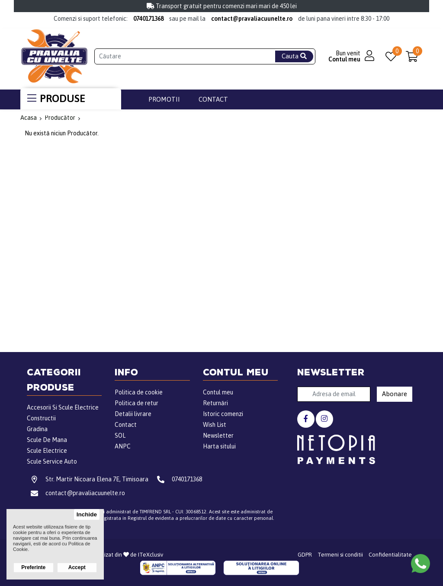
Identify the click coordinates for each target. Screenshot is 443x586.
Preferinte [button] (33, 567)
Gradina (37, 429)
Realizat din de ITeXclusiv (128, 554)
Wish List (214, 424)
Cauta (294, 56)
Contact (213, 99)
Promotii (164, 99)
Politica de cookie (139, 392)
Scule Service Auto (52, 461)
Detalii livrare (133, 413)
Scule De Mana (47, 439)
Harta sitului (219, 446)
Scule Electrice (47, 450)
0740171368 (148, 18)
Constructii (41, 418)
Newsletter (218, 435)
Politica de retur (136, 403)
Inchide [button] (87, 514)
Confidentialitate (390, 554)
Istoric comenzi (223, 413)
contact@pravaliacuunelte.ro (251, 18)
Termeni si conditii (340, 554)
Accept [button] (77, 567)
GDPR (305, 554)
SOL (120, 435)
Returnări (215, 403)
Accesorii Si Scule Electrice (63, 407)
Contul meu (218, 392)
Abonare (394, 393)
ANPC (123, 446)
